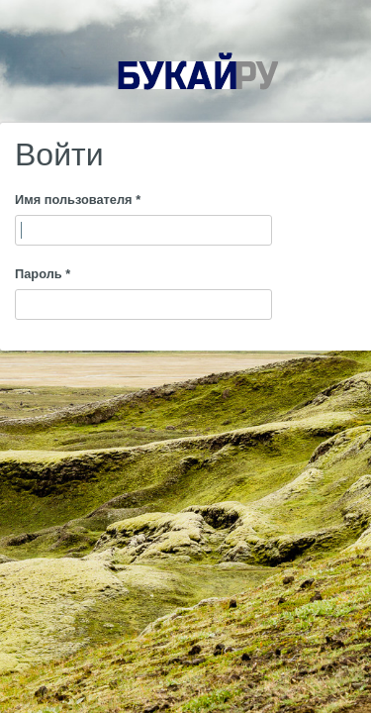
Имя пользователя (77, 199)
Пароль (42, 273)
